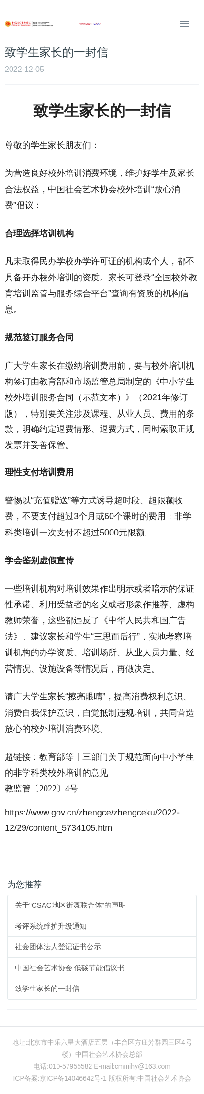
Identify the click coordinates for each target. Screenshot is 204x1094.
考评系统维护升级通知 (51, 926)
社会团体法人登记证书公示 (58, 946)
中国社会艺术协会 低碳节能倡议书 (70, 967)
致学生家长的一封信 (47, 988)
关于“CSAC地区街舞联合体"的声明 (70, 904)
